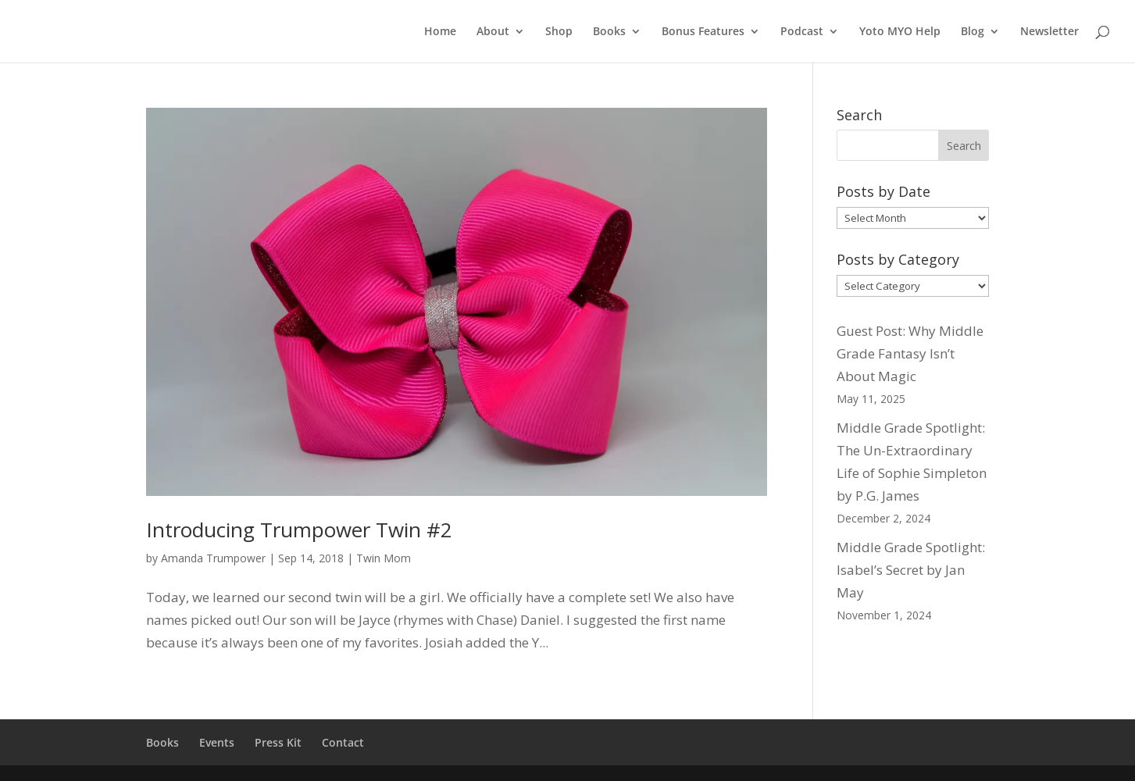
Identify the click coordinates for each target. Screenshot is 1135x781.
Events (216, 742)
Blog (972, 32)
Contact (343, 742)
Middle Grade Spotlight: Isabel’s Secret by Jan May (911, 569)
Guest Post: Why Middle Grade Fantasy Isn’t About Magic (910, 353)
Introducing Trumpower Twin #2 (299, 529)
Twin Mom (383, 558)
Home (440, 32)
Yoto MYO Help (899, 32)
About (492, 32)
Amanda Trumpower (213, 558)
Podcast (801, 32)
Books (609, 32)
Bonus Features (703, 32)
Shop (559, 32)
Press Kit (278, 742)
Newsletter (1049, 32)
